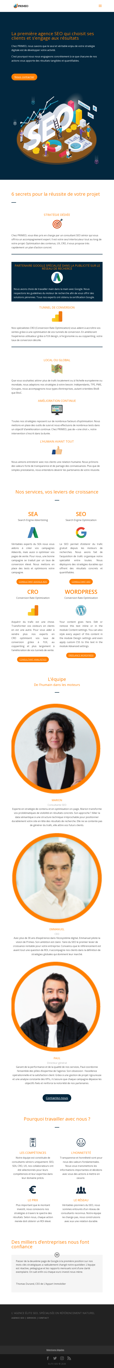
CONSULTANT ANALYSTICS (32, 659)
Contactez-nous (57, 1098)
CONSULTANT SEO (81, 581)
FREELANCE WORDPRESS (81, 655)
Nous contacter (24, 77)
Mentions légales (55, 1349)
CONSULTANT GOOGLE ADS (33, 581)
